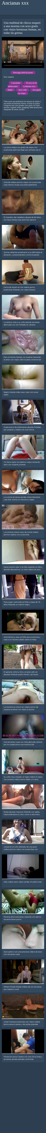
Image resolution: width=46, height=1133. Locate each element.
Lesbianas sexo (29, 86)
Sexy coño (22, 90)
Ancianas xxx (15, 3)
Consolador (15, 83)
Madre (10, 90)
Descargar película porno (23, 73)
